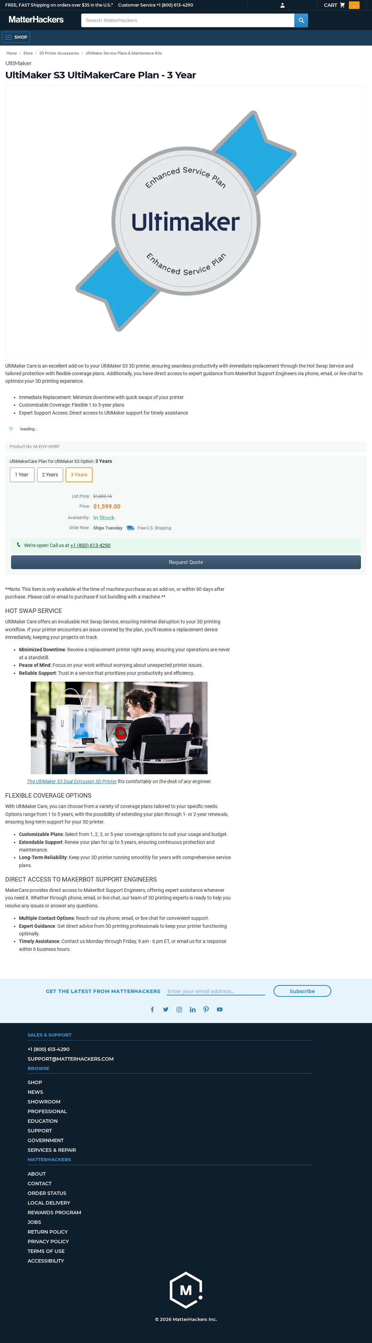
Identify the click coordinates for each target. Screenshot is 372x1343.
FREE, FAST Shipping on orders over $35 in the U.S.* (59, 5)
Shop (35, 1082)
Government (46, 1140)
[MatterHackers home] (186, 1291)
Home (12, 53)
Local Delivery (49, 1203)
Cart (342, 5)
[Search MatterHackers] (301, 20)
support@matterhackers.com (71, 1059)
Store (28, 53)
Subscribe (302, 991)
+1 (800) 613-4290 (174, 5)
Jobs (34, 1222)
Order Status (47, 1193)
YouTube (220, 1009)
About (37, 1174)
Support (40, 1131)
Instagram (179, 1009)
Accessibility (46, 1261)
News (35, 1092)
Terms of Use (46, 1251)
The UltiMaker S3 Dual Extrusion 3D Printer (72, 781)
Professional (47, 1111)
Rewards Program (54, 1212)
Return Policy (48, 1232)
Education (43, 1121)
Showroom (44, 1102)
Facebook (152, 1009)
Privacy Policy (48, 1241)
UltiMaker (18, 63)
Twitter (166, 1009)
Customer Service (136, 5)
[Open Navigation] (16, 37)
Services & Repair (52, 1150)
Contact (39, 1183)
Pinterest (206, 1009)
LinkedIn (193, 1009)
